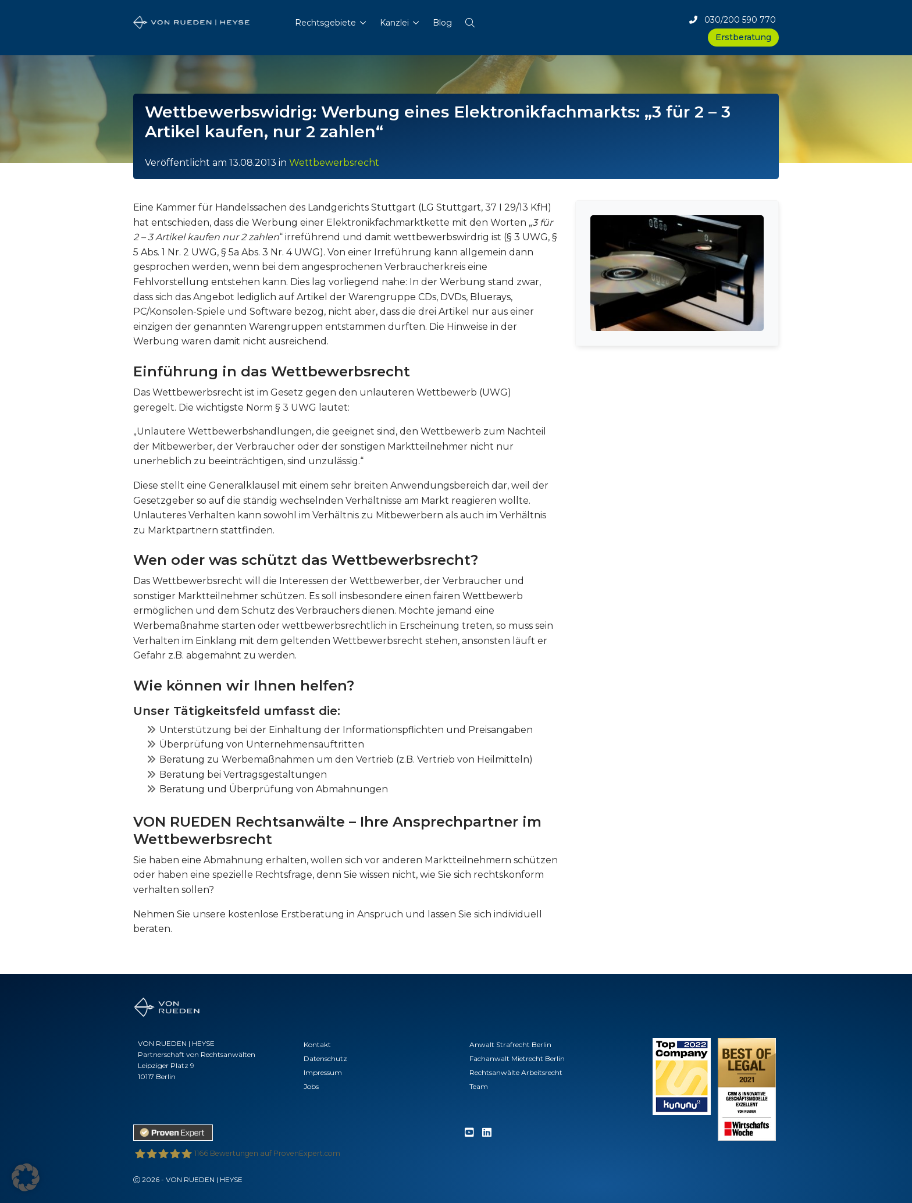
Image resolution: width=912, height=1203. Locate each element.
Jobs (311, 1086)
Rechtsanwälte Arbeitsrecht (515, 1072)
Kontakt (317, 1044)
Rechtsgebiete (325, 22)
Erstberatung (743, 37)
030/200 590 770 (732, 20)
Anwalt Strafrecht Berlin (510, 1044)
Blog (442, 22)
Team (478, 1086)
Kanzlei (394, 22)
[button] (470, 20)
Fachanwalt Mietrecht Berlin (517, 1058)
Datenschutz (325, 1058)
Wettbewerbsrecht (334, 162)
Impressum (323, 1072)
